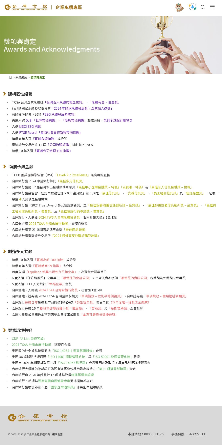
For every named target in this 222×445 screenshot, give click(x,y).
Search (202, 7)
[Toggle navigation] (212, 7)
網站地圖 (57, 434)
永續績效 (21, 77)
